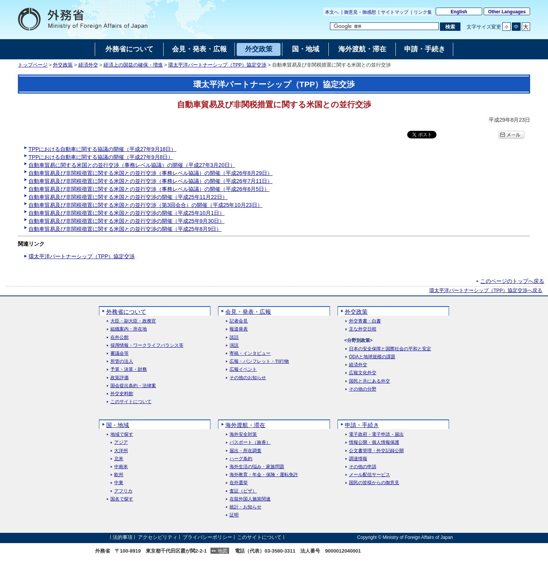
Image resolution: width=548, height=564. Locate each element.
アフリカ (123, 491)
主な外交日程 (362, 329)
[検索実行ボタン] (450, 26)
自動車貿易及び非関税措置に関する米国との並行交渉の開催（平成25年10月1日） (127, 213)
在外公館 (119, 337)
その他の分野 (362, 389)
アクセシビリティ (157, 537)
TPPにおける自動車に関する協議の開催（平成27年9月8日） (101, 157)
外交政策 (63, 65)
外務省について (126, 311)
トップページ (33, 65)
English (459, 11)
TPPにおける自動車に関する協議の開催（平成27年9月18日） (102, 149)
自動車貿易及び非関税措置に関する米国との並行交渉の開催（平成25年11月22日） (128, 197)
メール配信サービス (369, 474)
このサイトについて (130, 401)
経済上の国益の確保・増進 (133, 65)
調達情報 (358, 458)
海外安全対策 (243, 434)
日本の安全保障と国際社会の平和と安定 (390, 348)
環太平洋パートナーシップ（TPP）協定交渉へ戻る (485, 290)
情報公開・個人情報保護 (374, 442)
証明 (234, 515)
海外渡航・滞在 (245, 425)
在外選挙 (238, 482)
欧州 (118, 474)
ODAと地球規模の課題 (372, 356)
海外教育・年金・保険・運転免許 (263, 474)
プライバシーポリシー (207, 537)
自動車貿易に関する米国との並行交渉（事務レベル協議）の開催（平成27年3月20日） (132, 165)
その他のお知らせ (247, 377)
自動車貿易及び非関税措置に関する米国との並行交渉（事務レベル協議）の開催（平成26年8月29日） (150, 173)
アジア (121, 442)
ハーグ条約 (240, 458)
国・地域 (117, 425)
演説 (234, 345)
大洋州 (121, 450)
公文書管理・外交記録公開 (376, 450)
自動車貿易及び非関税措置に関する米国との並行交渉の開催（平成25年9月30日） (127, 221)
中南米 (121, 466)
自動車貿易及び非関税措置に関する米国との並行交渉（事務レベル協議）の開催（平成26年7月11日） (150, 181)
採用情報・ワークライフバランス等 (146, 345)
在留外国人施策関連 (250, 499)
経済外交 (88, 65)
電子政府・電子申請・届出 (376, 434)
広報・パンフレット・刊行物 (259, 361)
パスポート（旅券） (250, 442)
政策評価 (119, 377)
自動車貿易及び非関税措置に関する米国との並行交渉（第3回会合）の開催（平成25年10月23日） (146, 205)
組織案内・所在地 (128, 329)
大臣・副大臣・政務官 (133, 321)
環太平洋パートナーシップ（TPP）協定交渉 (217, 65)
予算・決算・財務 (128, 369)
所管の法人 (121, 361)
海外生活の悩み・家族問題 (256, 466)
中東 (118, 482)
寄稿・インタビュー (250, 353)
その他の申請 (362, 466)
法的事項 (122, 537)
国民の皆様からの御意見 (374, 482)
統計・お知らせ (245, 507)
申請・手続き (362, 425)
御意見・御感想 (360, 12)
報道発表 (238, 329)
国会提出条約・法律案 (133, 385)
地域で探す (121, 434)
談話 (234, 337)
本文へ (332, 12)
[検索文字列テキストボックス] (384, 26)
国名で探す (121, 499)
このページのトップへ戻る (512, 281)
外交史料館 (121, 393)
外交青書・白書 (365, 321)
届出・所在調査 (245, 450)
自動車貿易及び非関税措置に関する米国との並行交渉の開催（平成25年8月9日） (125, 229)
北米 (118, 458)
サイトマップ (394, 12)
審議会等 (119, 353)
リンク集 (423, 12)
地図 (223, 551)
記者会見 (238, 321)
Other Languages (507, 11)
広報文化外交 (362, 372)
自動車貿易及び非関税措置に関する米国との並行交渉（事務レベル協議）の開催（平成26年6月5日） (149, 189)
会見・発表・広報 (248, 311)
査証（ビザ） (243, 491)
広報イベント (243, 369)
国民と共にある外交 (369, 381)
